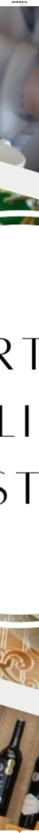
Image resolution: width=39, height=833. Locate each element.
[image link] (19, 3)
